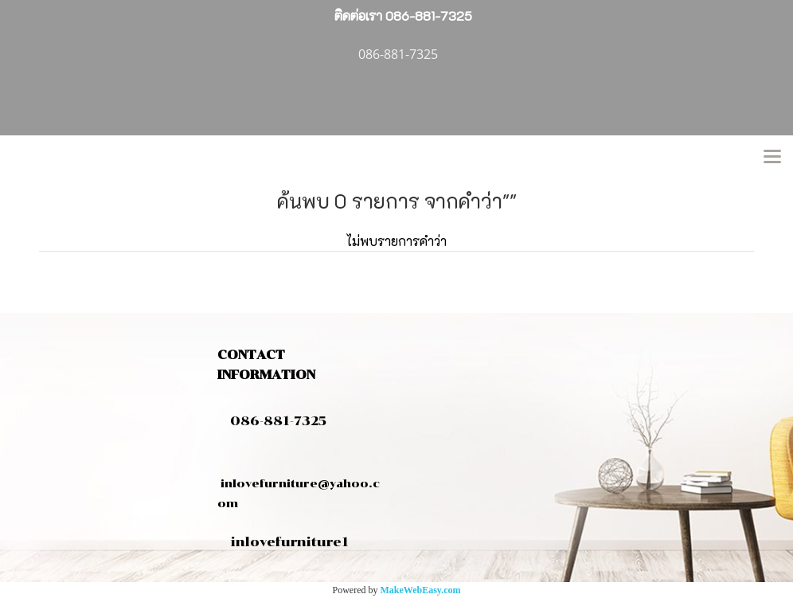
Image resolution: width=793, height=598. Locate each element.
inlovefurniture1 (290, 541)
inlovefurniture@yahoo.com (298, 483)
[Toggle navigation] (772, 157)
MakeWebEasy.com (421, 590)
